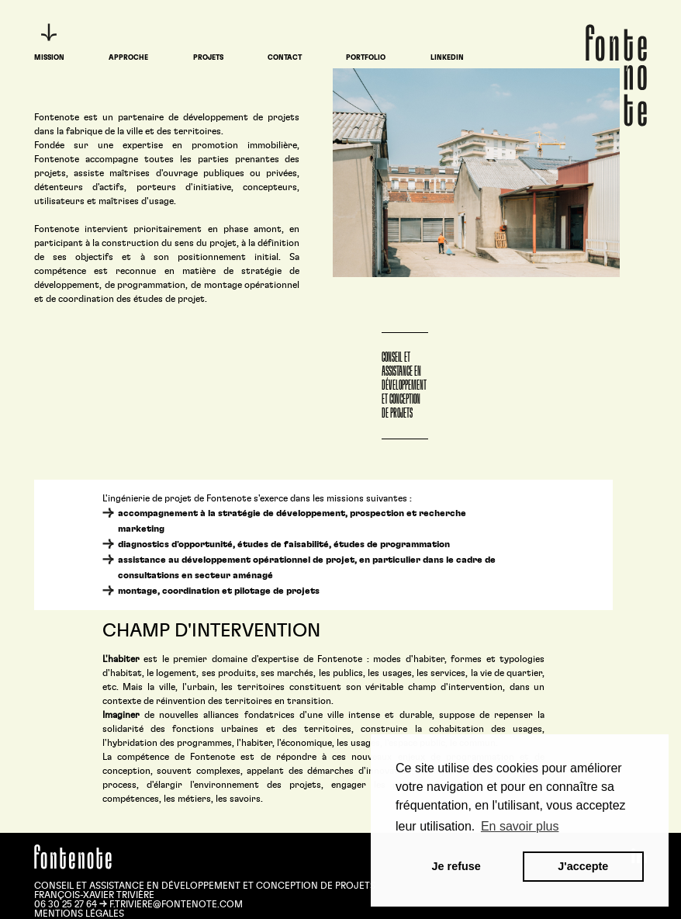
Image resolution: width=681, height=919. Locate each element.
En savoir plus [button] (520, 826)
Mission (49, 57)
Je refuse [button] (456, 866)
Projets (208, 57)
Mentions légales (79, 913)
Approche (128, 57)
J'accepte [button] (583, 866)
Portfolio (365, 57)
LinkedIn (447, 57)
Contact (285, 57)
